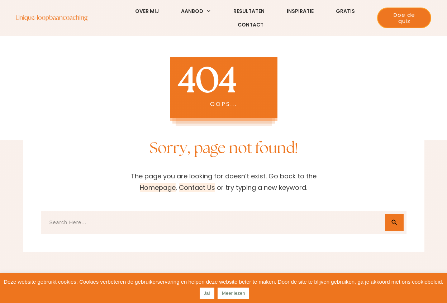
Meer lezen (233, 293)
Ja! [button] (207, 293)
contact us (197, 187)
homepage (158, 187)
